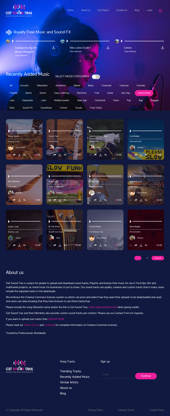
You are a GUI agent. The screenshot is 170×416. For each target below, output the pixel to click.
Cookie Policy (157, 410)
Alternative (42, 85)
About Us (85, 10)
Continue (146, 376)
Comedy (141, 85)
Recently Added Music (75, 377)
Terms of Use (31, 325)
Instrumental (144, 93)
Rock (12, 108)
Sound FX (28, 108)
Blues (91, 85)
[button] (80, 61)
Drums (43, 93)
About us (66, 388)
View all (158, 258)
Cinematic (107, 85)
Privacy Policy (95, 410)
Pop (129, 100)
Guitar (110, 93)
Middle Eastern (61, 100)
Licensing (49, 325)
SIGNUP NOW (56, 319)
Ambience (61, 85)
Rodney (140, 147)
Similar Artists (69, 382)
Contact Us (121, 10)
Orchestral (100, 100)
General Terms (126, 410)
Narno (18, 238)
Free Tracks (96, 108)
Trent (99, 193)
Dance (28, 93)
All (11, 85)
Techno (63, 108)
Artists (70, 10)
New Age (82, 100)
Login (149, 10)
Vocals (78, 108)
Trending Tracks (70, 371)
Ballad (77, 85)
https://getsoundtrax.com (103, 307)
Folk (97, 93)
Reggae (155, 100)
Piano (116, 100)
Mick (58, 147)
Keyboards (27, 100)
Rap (141, 100)
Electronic (82, 93)
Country (13, 93)
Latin (43, 100)
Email (105, 374)
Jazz (12, 100)
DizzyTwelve (20, 147)
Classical (124, 85)
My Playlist (103, 10)
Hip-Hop (125, 93)
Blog (137, 10)
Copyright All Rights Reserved (24, 410)
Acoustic (24, 85)
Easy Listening (61, 93)
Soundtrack (46, 108)
